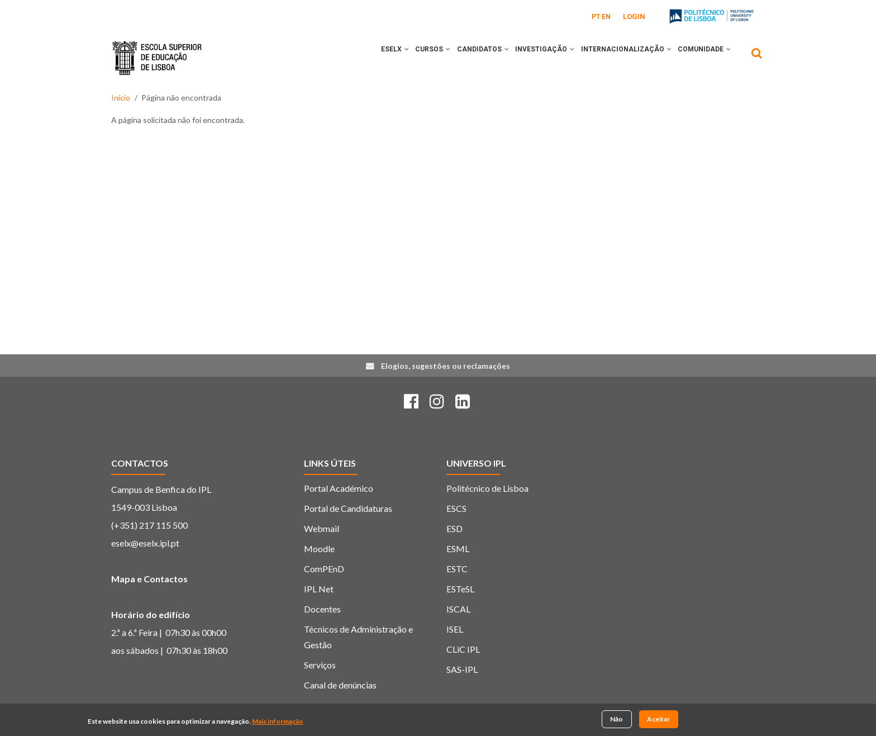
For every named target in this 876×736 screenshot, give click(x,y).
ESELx (369, 57)
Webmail (321, 528)
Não (616, 719)
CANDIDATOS (466, 57)
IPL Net (319, 588)
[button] (380, 57)
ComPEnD (324, 568)
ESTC (457, 568)
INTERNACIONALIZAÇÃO (619, 57)
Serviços (320, 664)
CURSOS (411, 57)
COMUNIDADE (702, 57)
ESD (454, 528)
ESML (457, 548)
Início (120, 97)
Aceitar (658, 719)
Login (634, 16)
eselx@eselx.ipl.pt (145, 543)
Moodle (319, 548)
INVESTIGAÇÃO (533, 57)
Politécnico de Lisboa (487, 488)
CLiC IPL (463, 649)
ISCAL (458, 609)
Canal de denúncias (340, 685)
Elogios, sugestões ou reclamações (445, 366)
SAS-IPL (462, 669)
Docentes (322, 609)
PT (596, 17)
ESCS (456, 508)
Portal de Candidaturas (348, 508)
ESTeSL (460, 588)
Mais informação (277, 722)
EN (606, 17)
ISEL (454, 629)
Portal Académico (338, 488)
